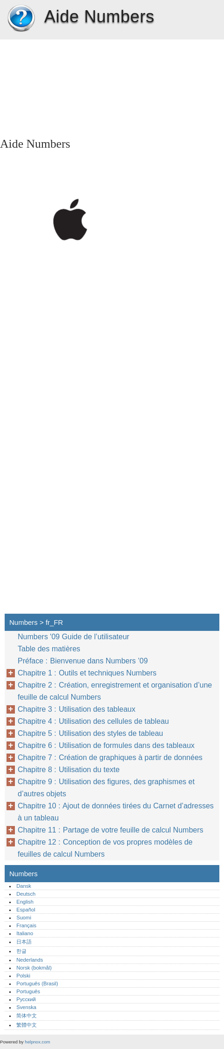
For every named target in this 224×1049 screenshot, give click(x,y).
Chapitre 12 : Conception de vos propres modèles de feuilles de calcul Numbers (105, 848)
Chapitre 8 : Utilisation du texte (69, 770)
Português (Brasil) (37, 983)
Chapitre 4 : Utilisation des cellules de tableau (93, 721)
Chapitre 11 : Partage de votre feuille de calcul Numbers (111, 830)
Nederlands (29, 960)
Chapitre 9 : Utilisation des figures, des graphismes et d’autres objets (106, 788)
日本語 (24, 941)
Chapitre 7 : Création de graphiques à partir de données (110, 757)
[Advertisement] (83, 85)
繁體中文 (26, 1025)
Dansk (23, 886)
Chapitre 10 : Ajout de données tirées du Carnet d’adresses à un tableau (116, 812)
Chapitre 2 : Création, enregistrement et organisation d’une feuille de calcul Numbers (115, 691)
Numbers (21, 19)
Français (26, 925)
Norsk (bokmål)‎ (34, 967)
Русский (26, 999)
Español (25, 909)
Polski (23, 975)
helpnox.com (37, 1041)
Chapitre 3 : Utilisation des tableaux (77, 709)
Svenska (26, 1007)
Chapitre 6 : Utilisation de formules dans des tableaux (106, 745)
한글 (21, 951)
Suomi (23, 917)
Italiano (24, 933)
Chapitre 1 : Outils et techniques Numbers (87, 673)
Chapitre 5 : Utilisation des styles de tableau (90, 733)
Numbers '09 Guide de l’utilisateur (73, 637)
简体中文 (26, 1015)
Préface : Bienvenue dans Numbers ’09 (83, 661)
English (25, 902)
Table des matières (49, 649)
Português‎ (28, 991)
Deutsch (25, 894)
